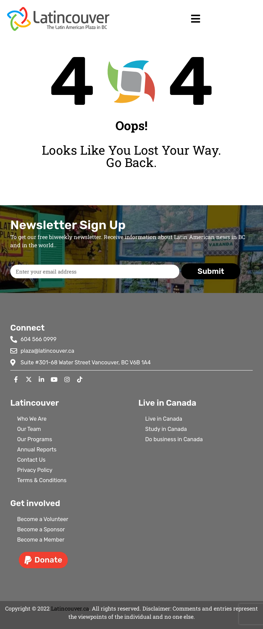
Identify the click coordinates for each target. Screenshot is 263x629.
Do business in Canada (174, 439)
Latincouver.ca (70, 608)
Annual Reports (37, 449)
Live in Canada (163, 419)
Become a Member (40, 539)
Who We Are (32, 419)
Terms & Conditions (41, 480)
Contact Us (31, 460)
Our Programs (34, 439)
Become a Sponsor (41, 529)
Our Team (29, 429)
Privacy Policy (34, 470)
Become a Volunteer (42, 519)
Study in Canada (166, 429)
